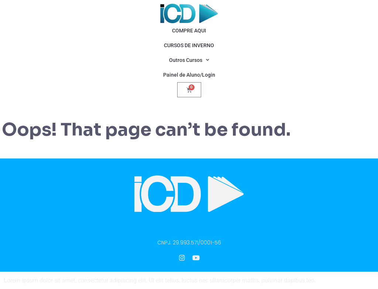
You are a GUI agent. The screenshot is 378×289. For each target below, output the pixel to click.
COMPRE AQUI (189, 31)
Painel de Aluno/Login (189, 75)
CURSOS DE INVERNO (189, 45)
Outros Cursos (189, 60)
